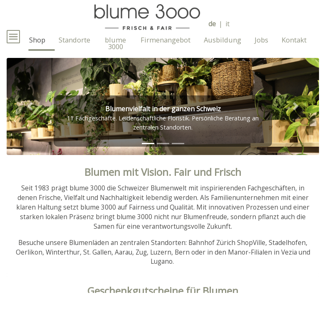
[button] (30, 121)
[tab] (148, 158)
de (212, 24)
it (227, 24)
